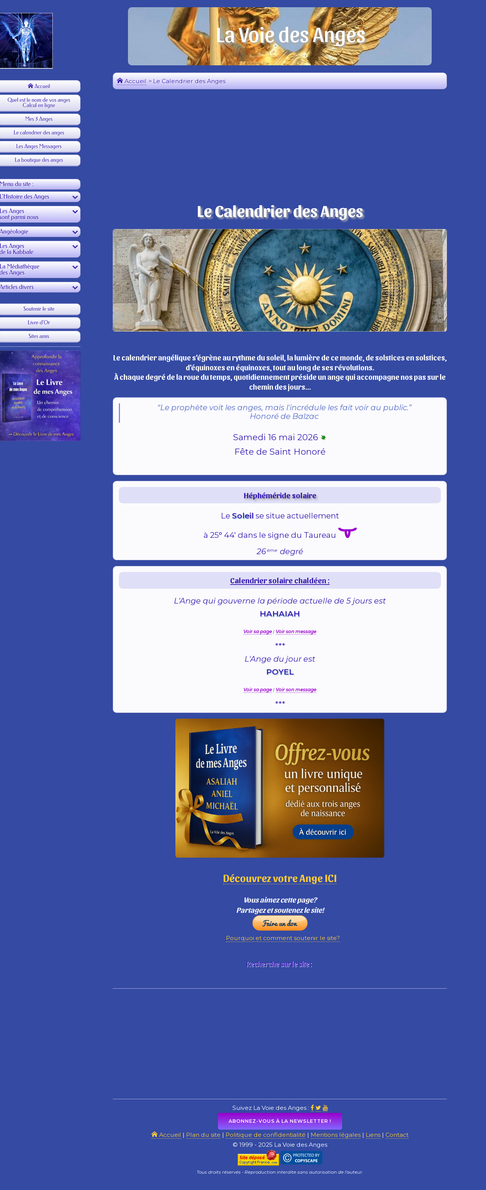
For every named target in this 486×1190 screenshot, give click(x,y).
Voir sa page (262, 634)
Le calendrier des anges (49, 133)
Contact (405, 1141)
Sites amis (49, 338)
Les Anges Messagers (49, 146)
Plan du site (206, 1141)
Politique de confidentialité (270, 1141)
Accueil (49, 86)
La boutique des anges (49, 160)
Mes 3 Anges (49, 119)
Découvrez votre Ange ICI (285, 880)
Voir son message (301, 634)
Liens (380, 1141)
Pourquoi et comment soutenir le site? (288, 943)
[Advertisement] (49, 579)
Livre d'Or (49, 325)
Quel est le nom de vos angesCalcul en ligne (49, 103)
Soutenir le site (49, 311)
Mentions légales (342, 1141)
